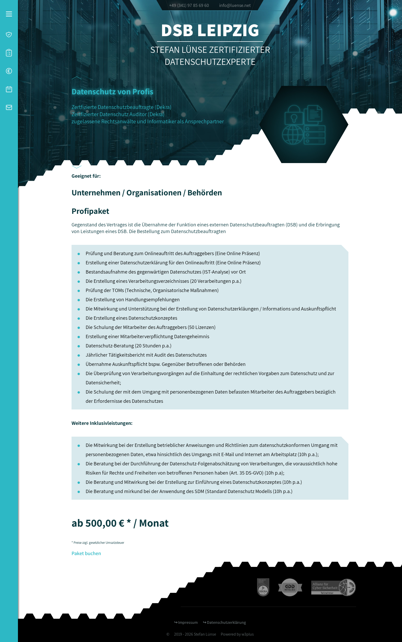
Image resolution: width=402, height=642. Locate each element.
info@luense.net (235, 5)
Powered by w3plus (237, 634)
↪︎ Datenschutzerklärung (224, 622)
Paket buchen (86, 553)
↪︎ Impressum (186, 622)
